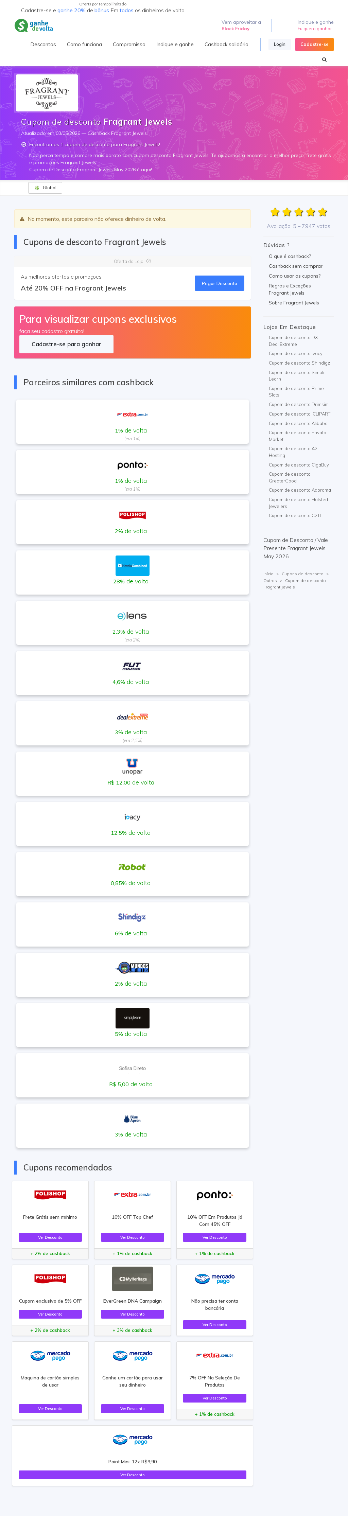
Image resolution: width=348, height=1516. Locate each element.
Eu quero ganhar (315, 28)
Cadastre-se (314, 44)
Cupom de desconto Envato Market (297, 436)
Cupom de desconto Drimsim (299, 404)
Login (279, 44)
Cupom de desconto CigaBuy (299, 465)
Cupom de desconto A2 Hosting (293, 452)
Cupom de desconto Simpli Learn (296, 376)
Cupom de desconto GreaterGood (290, 477)
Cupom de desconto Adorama (300, 490)
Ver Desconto (50, 1237)
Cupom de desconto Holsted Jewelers (298, 503)
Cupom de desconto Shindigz (299, 363)
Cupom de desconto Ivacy (296, 353)
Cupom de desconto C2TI (295, 515)
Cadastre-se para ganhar (66, 344)
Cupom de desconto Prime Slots (296, 392)
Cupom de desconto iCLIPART (299, 414)
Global (45, 188)
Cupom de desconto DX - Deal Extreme (295, 341)
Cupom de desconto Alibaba (298, 423)
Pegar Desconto (219, 283)
